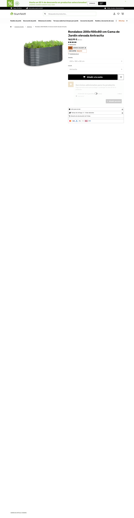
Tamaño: (70, 57)
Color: (70, 65)
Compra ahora (99, 3)
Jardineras (31, 26)
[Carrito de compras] (122, 13)
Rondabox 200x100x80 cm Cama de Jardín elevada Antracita (53, 26)
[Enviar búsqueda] (45, 14)
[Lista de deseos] (118, 13)
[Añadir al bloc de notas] (121, 77)
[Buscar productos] (69, 14)
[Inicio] (12, 26)
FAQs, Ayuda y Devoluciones (115, 8)
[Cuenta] (114, 13)
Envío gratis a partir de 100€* (37, 8)
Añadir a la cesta (93, 77)
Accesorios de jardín (20, 26)
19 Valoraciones (72, 44)
